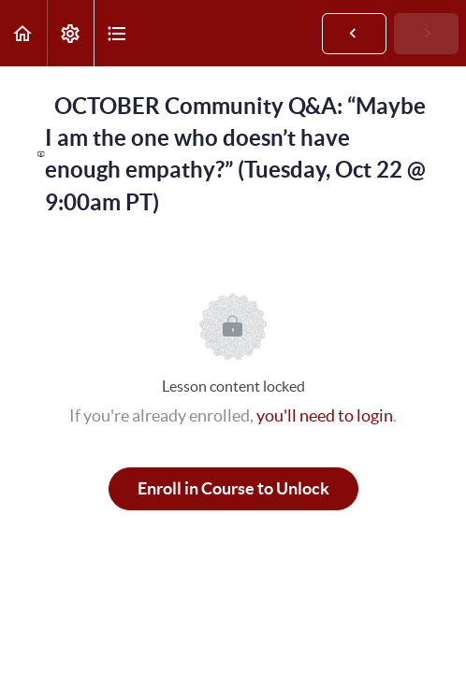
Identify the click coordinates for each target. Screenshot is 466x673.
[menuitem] (70, 33)
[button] (23, 33)
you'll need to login (324, 415)
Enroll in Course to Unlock (233, 488)
